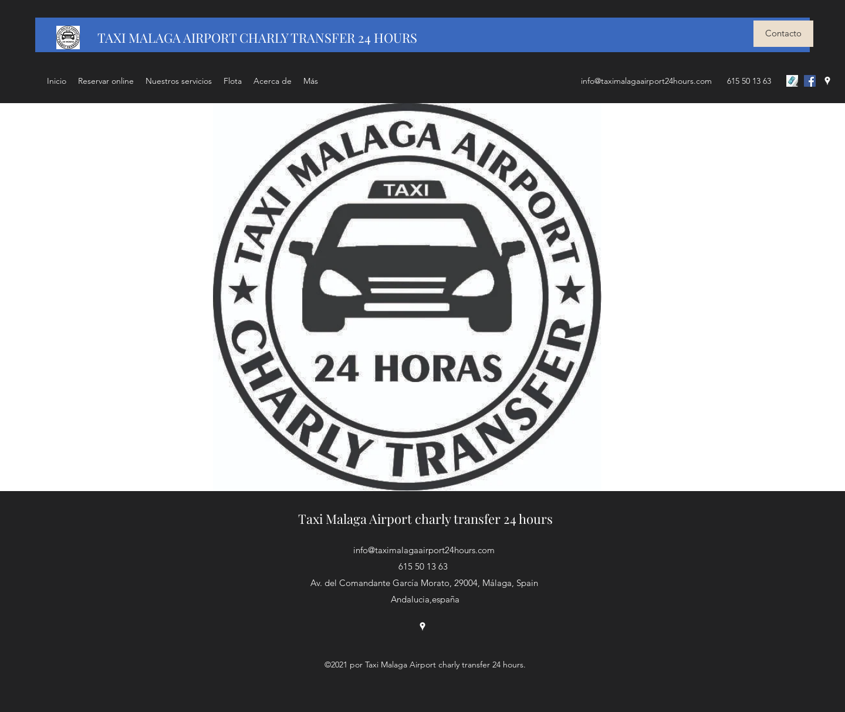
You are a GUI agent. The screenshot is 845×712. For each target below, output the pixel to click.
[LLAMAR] (792, 81)
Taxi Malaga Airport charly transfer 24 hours (425, 518)
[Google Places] (827, 81)
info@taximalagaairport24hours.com (646, 81)
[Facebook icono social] (810, 81)
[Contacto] (783, 34)
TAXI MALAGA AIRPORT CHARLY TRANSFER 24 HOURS (257, 37)
